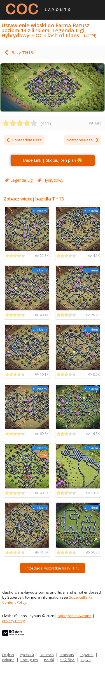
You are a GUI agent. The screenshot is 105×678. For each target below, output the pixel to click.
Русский (27, 654)
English (8, 654)
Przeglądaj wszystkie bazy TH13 (52, 568)
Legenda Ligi (21, 180)
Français (67, 654)
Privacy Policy (13, 620)
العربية (86, 659)
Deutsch (47, 654)
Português (29, 659)
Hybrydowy (53, 180)
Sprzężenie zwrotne (75, 615)
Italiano (8, 659)
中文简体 (67, 659)
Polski (49, 659)
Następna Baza (83, 139)
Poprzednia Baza (24, 139)
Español (87, 654)
